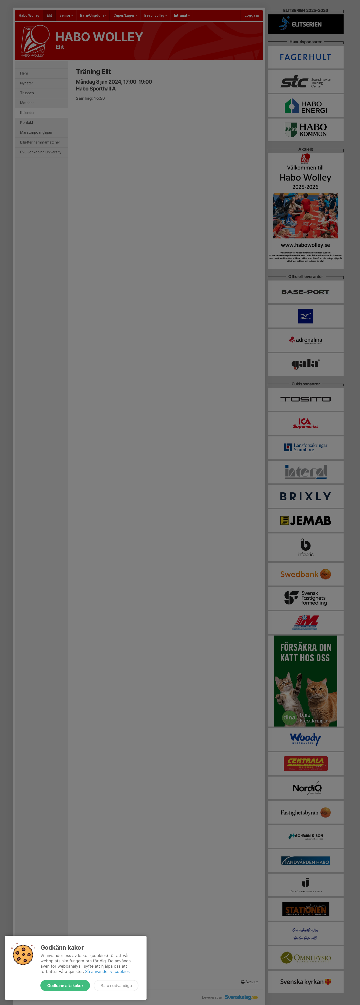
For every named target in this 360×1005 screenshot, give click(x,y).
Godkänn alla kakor (65, 985)
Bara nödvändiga (116, 985)
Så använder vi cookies (107, 971)
